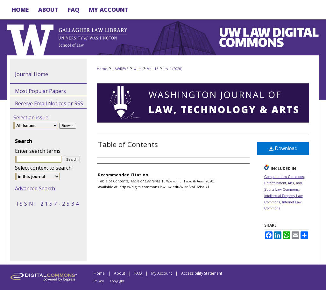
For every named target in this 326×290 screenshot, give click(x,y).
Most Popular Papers (40, 91)
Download (283, 148)
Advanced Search (35, 188)
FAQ (138, 273)
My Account (161, 273)
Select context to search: (44, 167)
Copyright (117, 281)
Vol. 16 (152, 68)
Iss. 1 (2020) (173, 68)
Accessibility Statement (201, 273)
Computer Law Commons (284, 177)
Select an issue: (31, 117)
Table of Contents (128, 144)
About (119, 273)
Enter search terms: (38, 150)
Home (102, 68)
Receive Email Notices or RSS (49, 103)
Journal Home (31, 74)
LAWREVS (120, 68)
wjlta (138, 68)
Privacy (99, 281)
